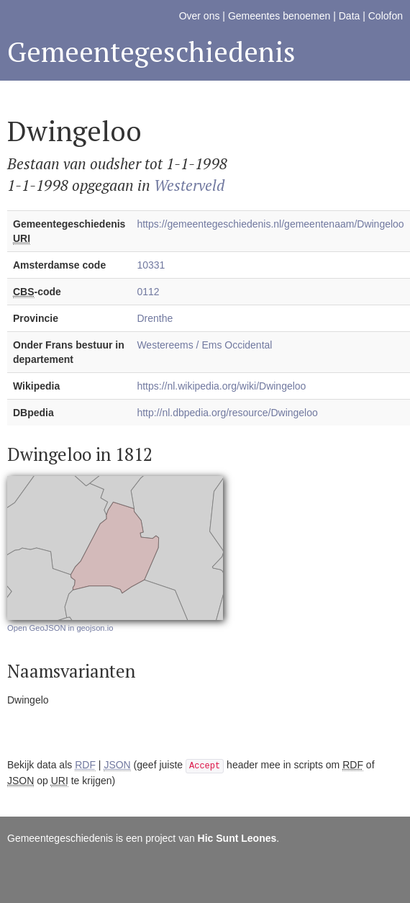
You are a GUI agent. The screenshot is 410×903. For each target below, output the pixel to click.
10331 (151, 265)
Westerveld (189, 185)
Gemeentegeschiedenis (151, 51)
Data (349, 16)
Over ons (199, 16)
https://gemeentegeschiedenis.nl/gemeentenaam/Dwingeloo (270, 224)
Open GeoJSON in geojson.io (60, 628)
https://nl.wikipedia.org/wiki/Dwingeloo (221, 386)
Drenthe (155, 318)
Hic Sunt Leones (237, 838)
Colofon (385, 16)
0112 (148, 291)
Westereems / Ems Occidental (204, 345)
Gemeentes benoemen (279, 16)
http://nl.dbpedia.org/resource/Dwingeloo (227, 412)
